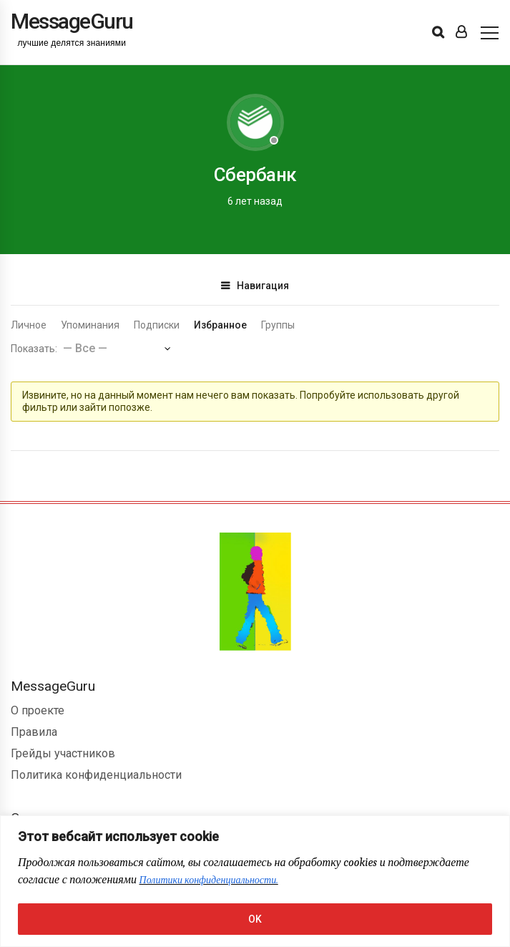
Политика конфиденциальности (96, 775)
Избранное (220, 325)
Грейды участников (63, 753)
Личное (28, 325)
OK (255, 919)
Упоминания (90, 325)
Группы (278, 325)
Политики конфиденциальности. (208, 880)
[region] (255, 881)
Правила (34, 732)
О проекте (37, 710)
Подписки (157, 325)
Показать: (34, 348)
